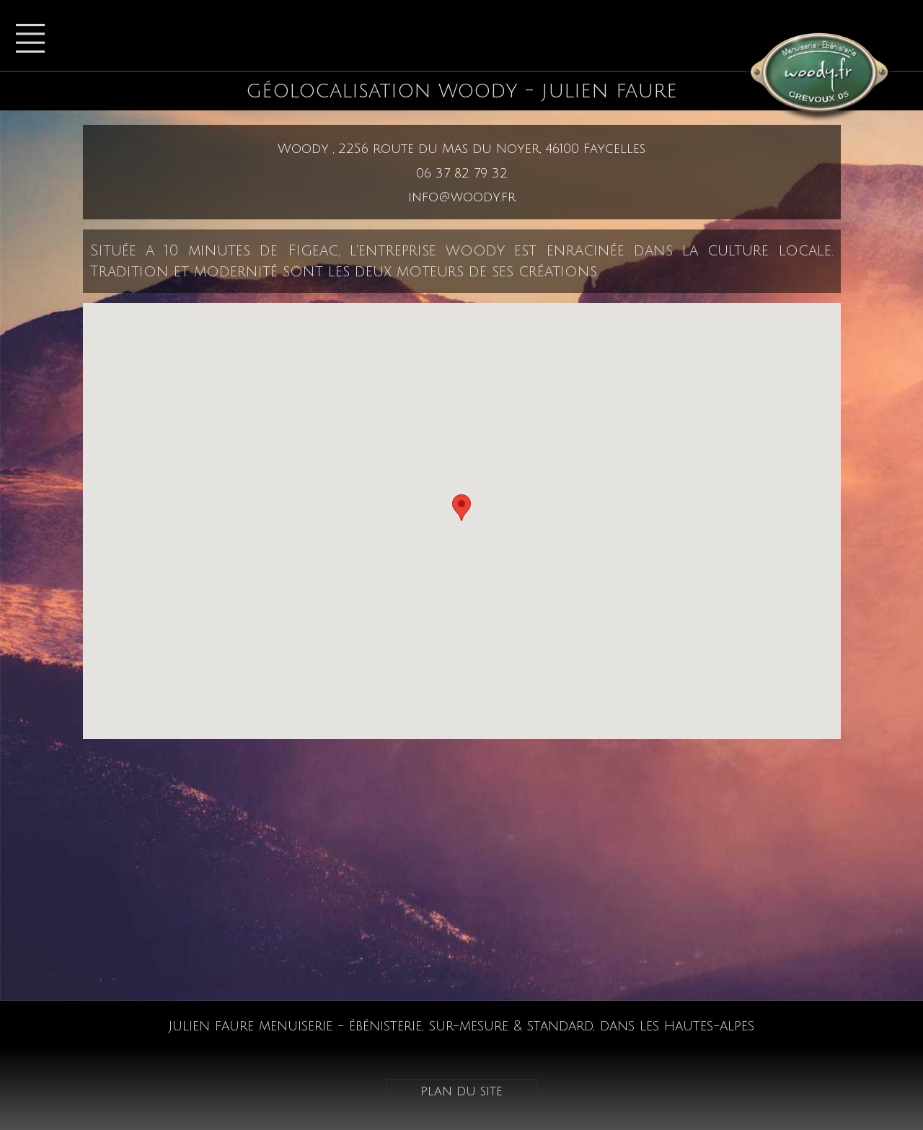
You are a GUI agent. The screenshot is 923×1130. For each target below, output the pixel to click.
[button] (461, 507)
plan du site (461, 1091)
